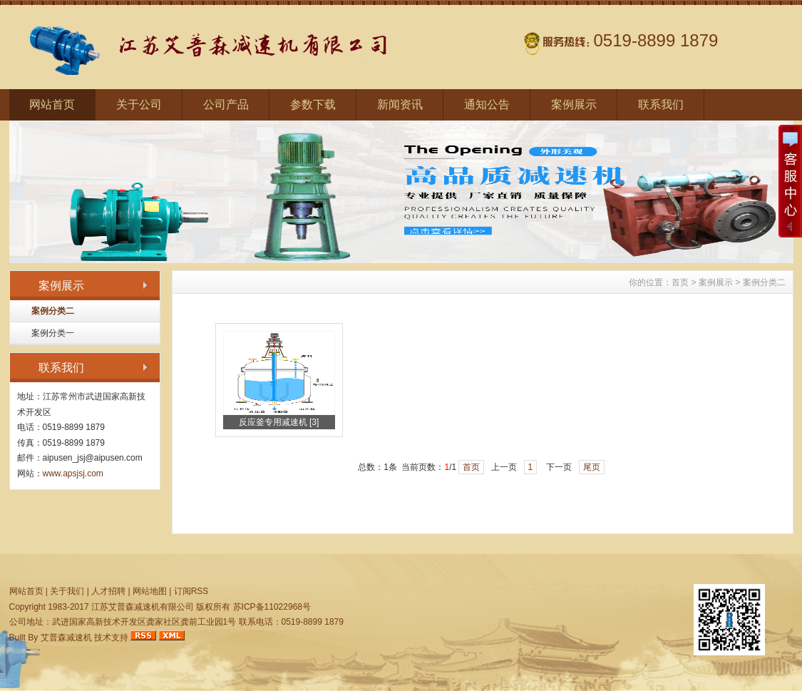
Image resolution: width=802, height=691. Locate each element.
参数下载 (313, 104)
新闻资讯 (400, 104)
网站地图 (150, 591)
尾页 (591, 467)
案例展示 (574, 104)
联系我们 (661, 104)
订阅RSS (191, 591)
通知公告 (487, 104)
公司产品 (226, 104)
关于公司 (139, 104)
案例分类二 (52, 311)
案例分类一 (52, 333)
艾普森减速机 (66, 638)
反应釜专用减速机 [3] (279, 422)
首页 (680, 282)
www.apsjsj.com (73, 473)
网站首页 (52, 104)
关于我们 (67, 591)
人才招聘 (108, 591)
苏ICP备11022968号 (272, 607)
